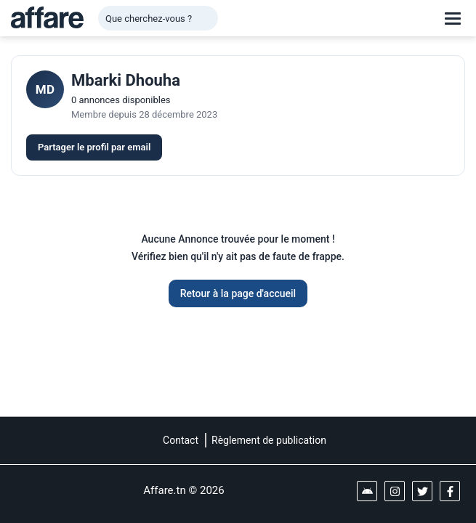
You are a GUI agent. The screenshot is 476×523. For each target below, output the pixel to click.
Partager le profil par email (94, 147)
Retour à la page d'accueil (238, 293)
